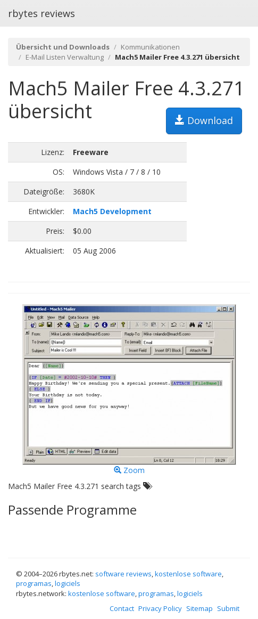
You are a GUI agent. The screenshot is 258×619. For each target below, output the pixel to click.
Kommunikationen (150, 47)
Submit (228, 608)
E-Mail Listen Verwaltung (65, 57)
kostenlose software (188, 574)
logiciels (67, 583)
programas (34, 583)
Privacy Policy (160, 608)
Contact (122, 608)
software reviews (123, 574)
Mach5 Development (112, 211)
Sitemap (199, 608)
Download (204, 120)
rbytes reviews (41, 13)
